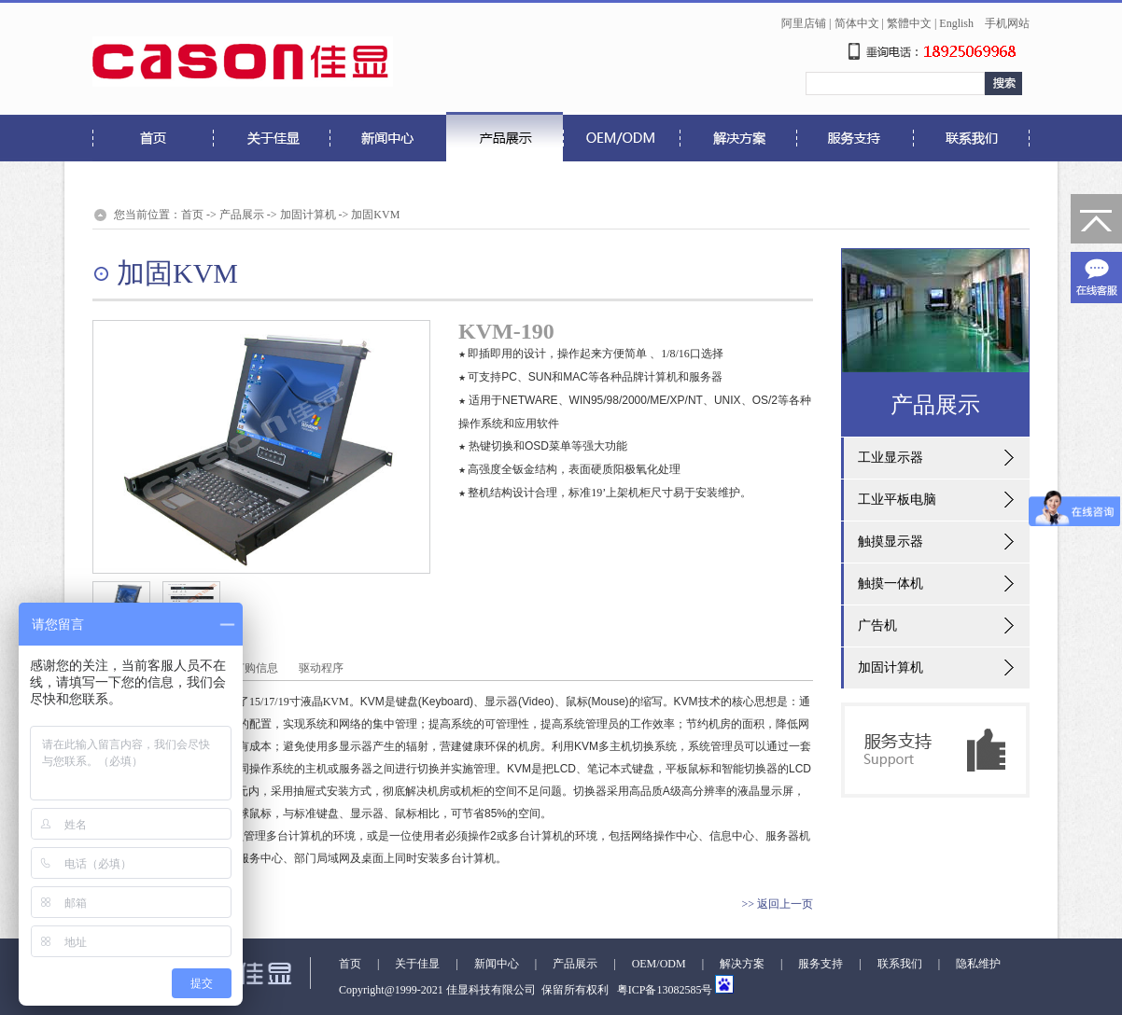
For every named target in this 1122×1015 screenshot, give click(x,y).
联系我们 (899, 963)
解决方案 (742, 963)
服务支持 (820, 963)
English (956, 23)
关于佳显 (417, 963)
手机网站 (1007, 23)
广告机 (877, 626)
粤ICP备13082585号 (663, 989)
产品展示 (241, 214)
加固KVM (375, 214)
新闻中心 (496, 963)
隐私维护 (978, 963)
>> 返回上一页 (777, 904)
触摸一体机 (890, 584)
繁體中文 (909, 23)
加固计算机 (308, 214)
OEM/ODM (659, 963)
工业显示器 (890, 458)
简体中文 (856, 23)
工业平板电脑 (897, 500)
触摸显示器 (890, 542)
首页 (192, 214)
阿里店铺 (803, 23)
